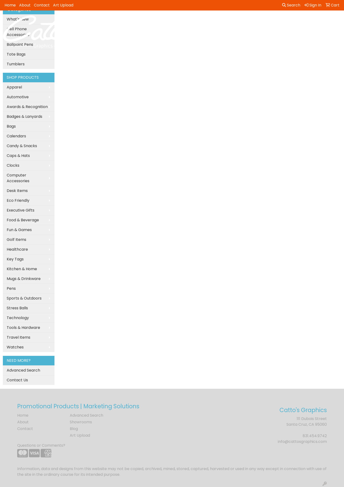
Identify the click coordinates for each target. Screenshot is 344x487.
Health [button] (241, 21)
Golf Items (16, 239)
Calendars (16, 136)
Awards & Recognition (27, 106)
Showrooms (81, 422)
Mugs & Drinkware (24, 278)
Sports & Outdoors (24, 298)
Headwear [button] (217, 21)
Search (291, 5)
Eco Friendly (18, 200)
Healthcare (17, 249)
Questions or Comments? (41, 445)
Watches (15, 347)
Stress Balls (17, 308)
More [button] (318, 21)
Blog (74, 428)
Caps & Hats (18, 155)
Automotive (18, 97)
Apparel (14, 87)
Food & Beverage (23, 220)
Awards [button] (134, 21)
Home (10, 5)
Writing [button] (298, 21)
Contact (42, 5)
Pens (11, 288)
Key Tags (15, 259)
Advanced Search (23, 370)
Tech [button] (279, 21)
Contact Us (17, 380)
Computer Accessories (18, 178)
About (25, 5)
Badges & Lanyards (24, 116)
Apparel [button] (111, 21)
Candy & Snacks (22, 146)
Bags (11, 126)
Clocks (13, 165)
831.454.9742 (315, 436)
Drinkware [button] (175, 21)
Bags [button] (153, 21)
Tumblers (16, 64)
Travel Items (18, 337)
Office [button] (260, 21)
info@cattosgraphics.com (302, 441)
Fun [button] (196, 21)
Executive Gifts (20, 210)
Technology (18, 318)
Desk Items (17, 190)
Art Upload (63, 5)
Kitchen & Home (22, 269)
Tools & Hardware (23, 327)
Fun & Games (19, 230)
